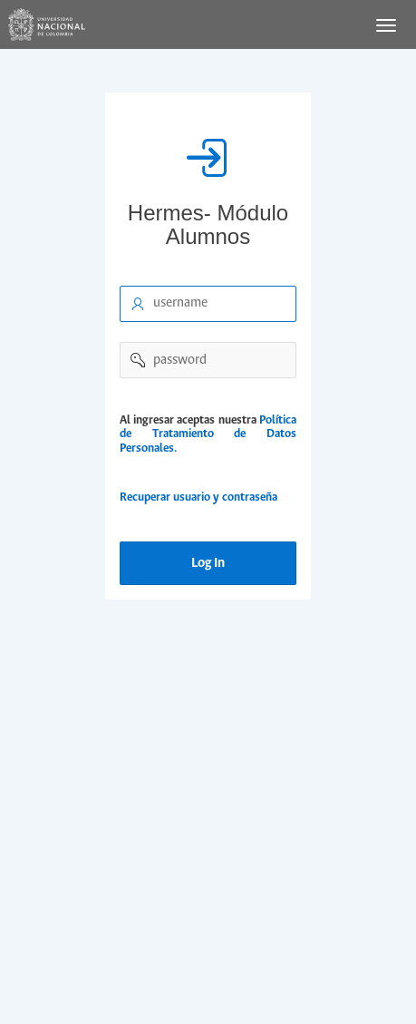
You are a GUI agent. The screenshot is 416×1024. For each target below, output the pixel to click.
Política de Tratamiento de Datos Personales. (208, 435)
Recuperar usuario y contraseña (198, 497)
